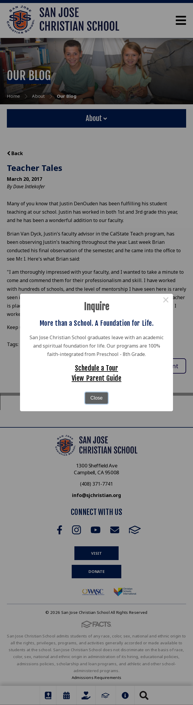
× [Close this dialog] (165, 301)
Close (97, 397)
